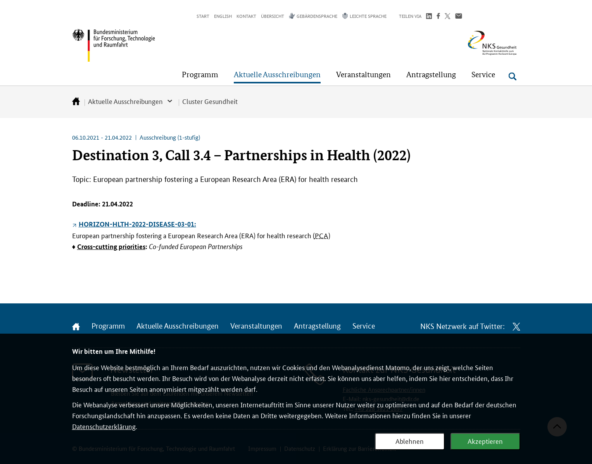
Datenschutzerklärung (104, 426)
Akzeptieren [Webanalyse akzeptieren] (485, 440)
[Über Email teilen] (458, 17)
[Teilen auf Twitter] (447, 17)
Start (203, 15)
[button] (200, 74)
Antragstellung (317, 326)
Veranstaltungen (256, 326)
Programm (108, 326)
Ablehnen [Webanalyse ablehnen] (409, 440)
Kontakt (246, 15)
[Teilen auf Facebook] (438, 17)
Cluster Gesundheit (210, 101)
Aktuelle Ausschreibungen (125, 101)
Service (363, 326)
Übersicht (272, 15)
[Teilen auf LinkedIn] (429, 17)
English (223, 15)
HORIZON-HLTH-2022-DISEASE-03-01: (137, 224)
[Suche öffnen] (512, 76)
